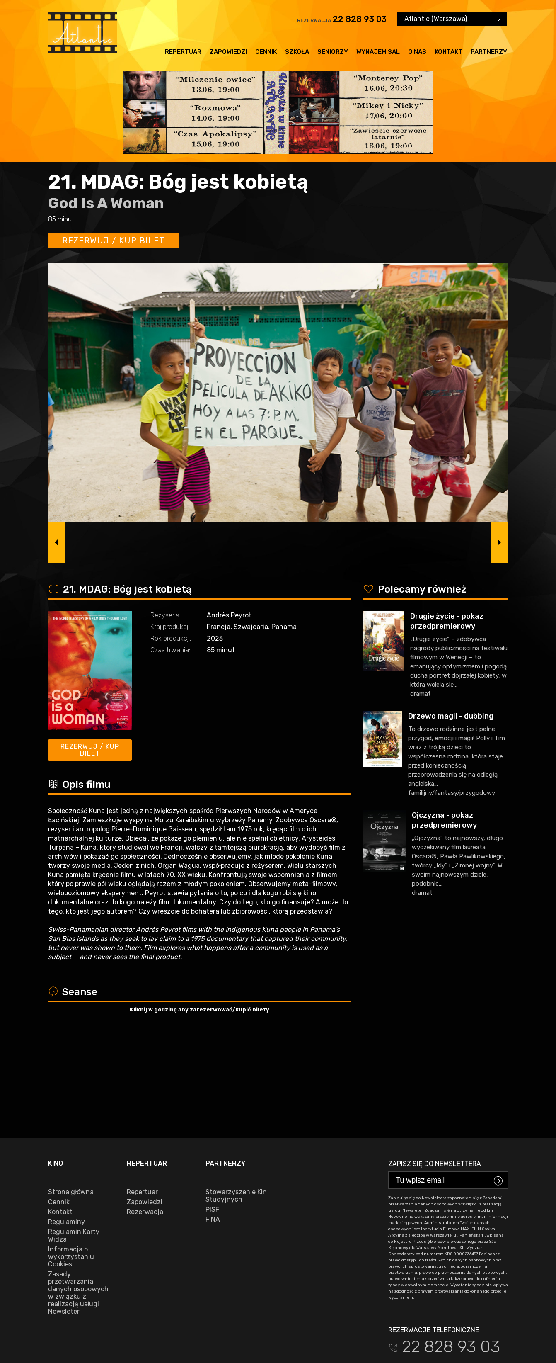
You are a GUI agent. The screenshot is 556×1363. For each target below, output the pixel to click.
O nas (417, 52)
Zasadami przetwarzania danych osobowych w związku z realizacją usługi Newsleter (445, 1107)
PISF (212, 1113)
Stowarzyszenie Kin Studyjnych (236, 1099)
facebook (66, 1303)
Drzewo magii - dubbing (450, 716)
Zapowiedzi (228, 52)
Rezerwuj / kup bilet (113, 240)
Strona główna (71, 1095)
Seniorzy (332, 52)
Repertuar (183, 52)
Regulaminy (66, 1125)
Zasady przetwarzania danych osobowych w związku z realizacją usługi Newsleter (78, 1196)
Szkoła (297, 52)
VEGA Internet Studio (482, 1328)
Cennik (266, 52)
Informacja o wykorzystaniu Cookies (71, 1160)
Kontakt (448, 52)
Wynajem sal (378, 52)
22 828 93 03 (360, 19)
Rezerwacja (145, 1115)
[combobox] (452, 19)
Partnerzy (489, 52)
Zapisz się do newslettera (434, 1067)
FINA (212, 1123)
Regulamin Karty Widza (73, 1139)
